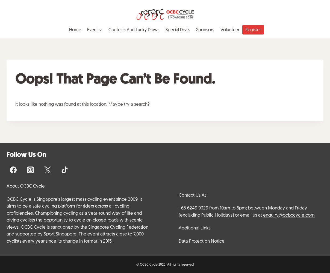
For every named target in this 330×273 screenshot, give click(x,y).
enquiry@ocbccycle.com (289, 215)
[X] (47, 170)
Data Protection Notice (202, 241)
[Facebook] (13, 170)
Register (253, 29)
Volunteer (229, 29)
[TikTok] (64, 170)
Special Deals (178, 29)
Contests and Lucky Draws (134, 29)
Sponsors (205, 29)
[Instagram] (30, 170)
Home (75, 29)
